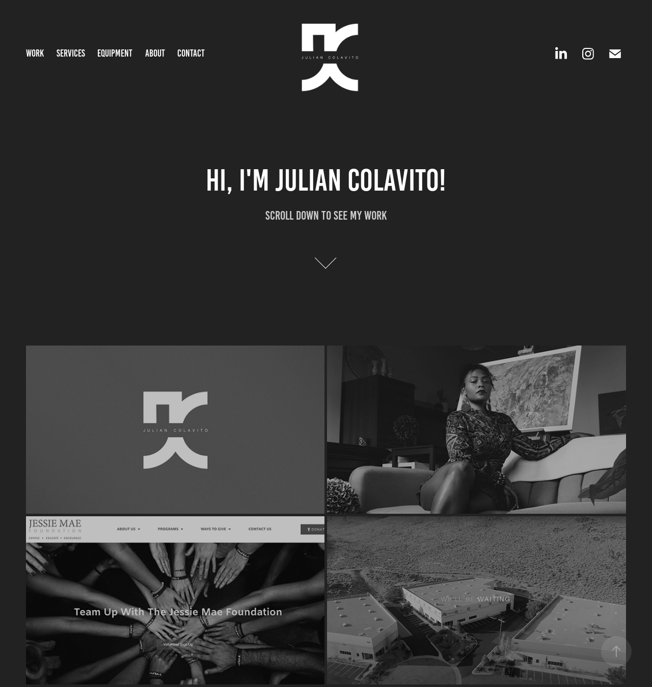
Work (35, 53)
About (155, 53)
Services (71, 53)
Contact (191, 53)
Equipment (114, 53)
